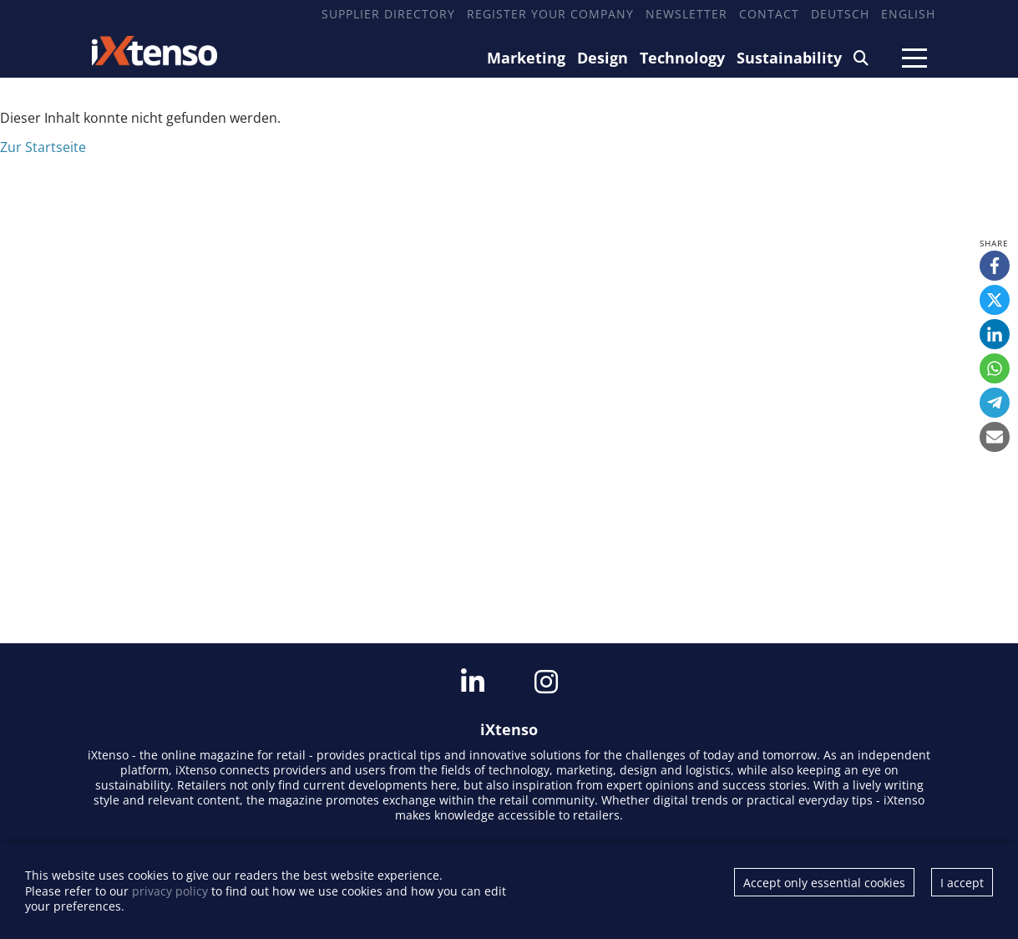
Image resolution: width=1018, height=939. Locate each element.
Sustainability (789, 57)
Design (602, 57)
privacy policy (170, 891)
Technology (682, 57)
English (908, 14)
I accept (962, 883)
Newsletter (686, 14)
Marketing (526, 57)
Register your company (550, 14)
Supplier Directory (388, 14)
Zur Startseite (43, 147)
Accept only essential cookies (824, 883)
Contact (769, 14)
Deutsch (840, 14)
